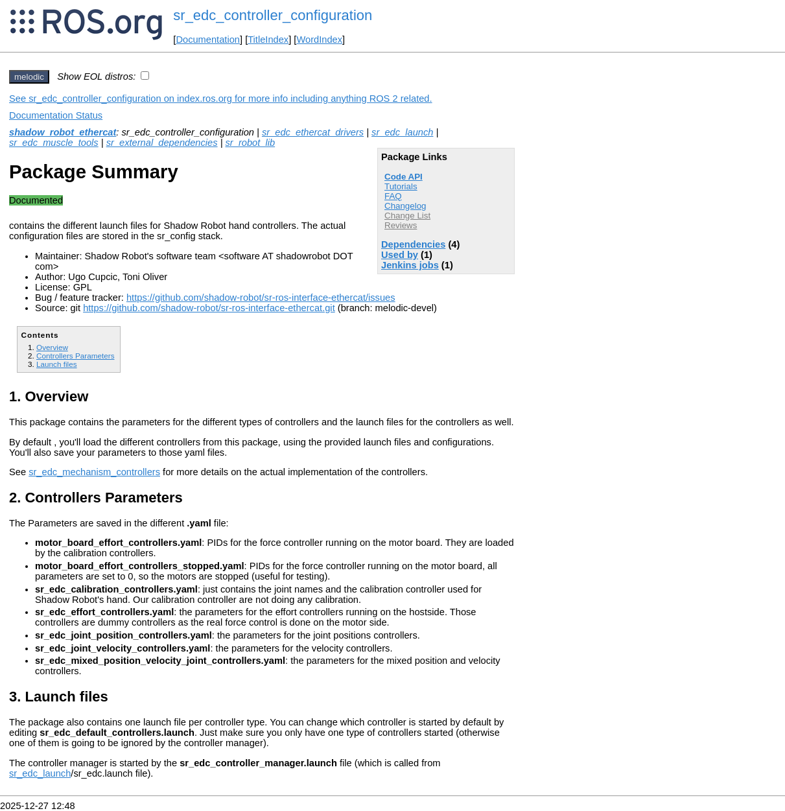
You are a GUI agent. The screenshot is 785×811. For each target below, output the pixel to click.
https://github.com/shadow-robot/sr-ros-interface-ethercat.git (209, 308)
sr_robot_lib (250, 142)
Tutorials (400, 186)
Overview (52, 347)
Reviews (400, 225)
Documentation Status (55, 115)
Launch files (56, 364)
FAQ (393, 196)
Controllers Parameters (75, 355)
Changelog (405, 206)
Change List (407, 215)
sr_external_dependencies (162, 142)
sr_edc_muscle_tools (54, 142)
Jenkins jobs (410, 265)
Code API (403, 177)
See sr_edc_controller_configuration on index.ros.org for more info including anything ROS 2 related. (220, 98)
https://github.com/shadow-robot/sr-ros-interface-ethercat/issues (260, 297)
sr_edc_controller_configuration (272, 15)
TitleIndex (268, 39)
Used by (399, 255)
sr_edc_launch (402, 132)
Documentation (208, 39)
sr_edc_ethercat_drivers (313, 132)
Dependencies (413, 244)
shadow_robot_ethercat (62, 132)
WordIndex (319, 39)
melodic (29, 77)
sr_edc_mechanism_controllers (94, 472)
